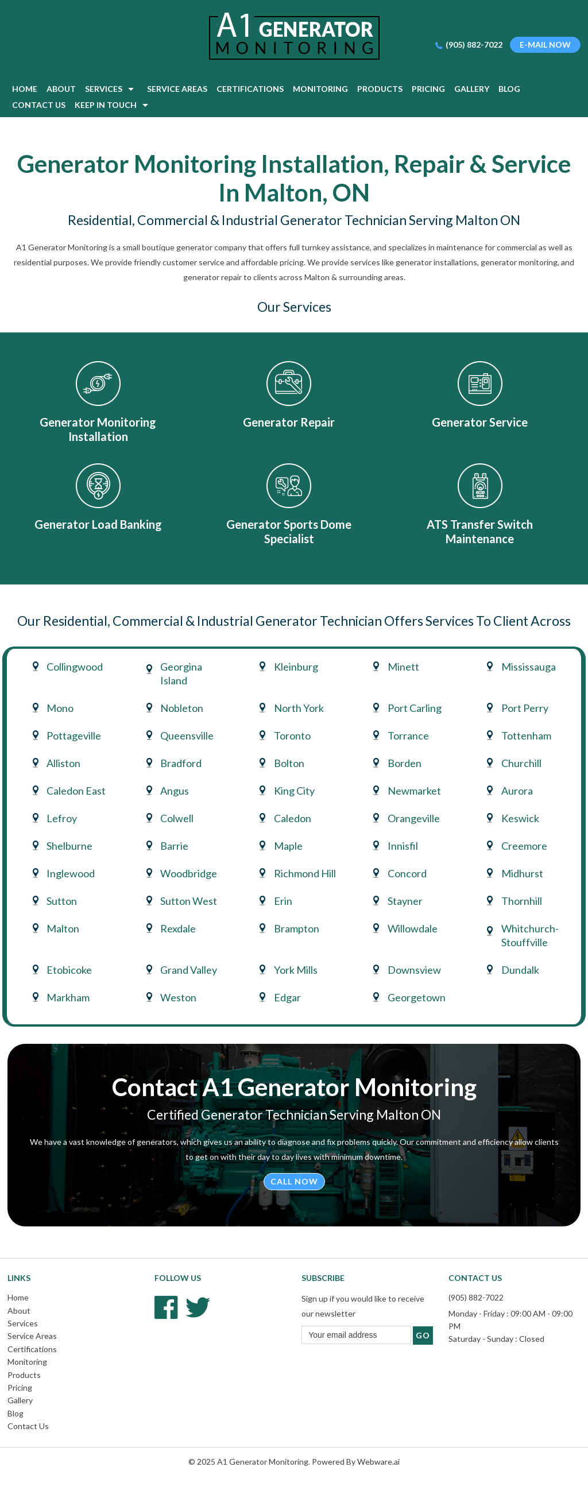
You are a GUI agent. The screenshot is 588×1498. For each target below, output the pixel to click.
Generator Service (480, 422)
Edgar (287, 997)
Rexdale (178, 928)
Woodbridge (188, 873)
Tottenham (526, 735)
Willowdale (413, 928)
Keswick (520, 818)
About (18, 1310)
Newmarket (414, 790)
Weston (178, 997)
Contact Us (28, 1426)
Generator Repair (289, 422)
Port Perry (524, 708)
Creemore (524, 845)
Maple (288, 845)
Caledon (292, 818)
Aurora (517, 790)
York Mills (296, 969)
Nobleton (181, 708)
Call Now (294, 1181)
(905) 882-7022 (474, 44)
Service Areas (32, 1336)
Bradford (181, 763)
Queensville (187, 735)
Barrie (174, 845)
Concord (407, 873)
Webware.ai (378, 1461)
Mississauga (528, 666)
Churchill (521, 763)
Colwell (177, 818)
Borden (404, 763)
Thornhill (521, 901)
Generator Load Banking (98, 524)
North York (299, 708)
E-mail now (545, 44)
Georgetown (417, 997)
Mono (60, 708)
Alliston (63, 763)
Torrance (408, 735)
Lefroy (62, 818)
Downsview (414, 969)
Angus (174, 790)
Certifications (32, 1349)
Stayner (405, 901)
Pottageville (74, 735)
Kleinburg (296, 666)
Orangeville (414, 818)
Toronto (292, 735)
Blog (15, 1413)
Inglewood (71, 873)
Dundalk (520, 969)
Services (22, 1323)
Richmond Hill (305, 873)
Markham (68, 997)
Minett (403, 666)
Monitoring (27, 1362)
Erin (283, 901)
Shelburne (69, 845)
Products (24, 1375)
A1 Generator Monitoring (262, 1461)
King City (294, 790)
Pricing (19, 1387)
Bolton (289, 763)
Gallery (20, 1400)
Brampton (296, 928)
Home (18, 1297)
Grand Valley (188, 969)
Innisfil (403, 845)
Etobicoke (69, 969)
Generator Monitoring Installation (98, 429)
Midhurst (522, 873)
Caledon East (76, 790)
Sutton (62, 901)
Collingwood (75, 666)
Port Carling (415, 708)
